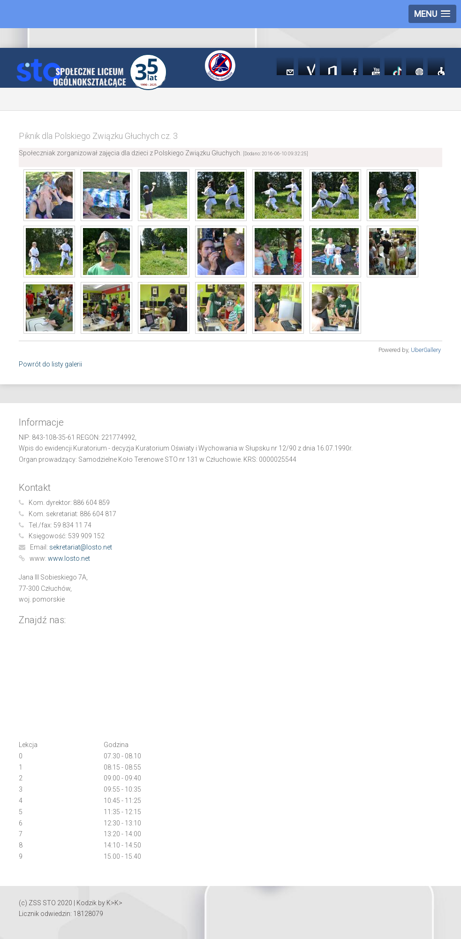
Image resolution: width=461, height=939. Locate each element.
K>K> (114, 903)
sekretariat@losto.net (80, 547)
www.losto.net (69, 558)
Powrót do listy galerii (50, 364)
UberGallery (426, 349)
